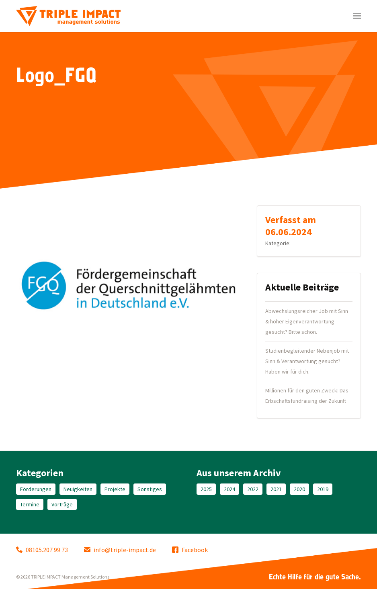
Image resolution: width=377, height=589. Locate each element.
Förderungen (35, 489)
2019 (322, 489)
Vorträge (62, 504)
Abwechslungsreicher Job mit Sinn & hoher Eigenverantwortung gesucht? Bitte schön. (306, 321)
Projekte (114, 489)
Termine (29, 504)
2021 (276, 489)
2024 (229, 489)
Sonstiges (149, 489)
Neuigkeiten (78, 489)
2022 (252, 489)
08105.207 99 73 (42, 550)
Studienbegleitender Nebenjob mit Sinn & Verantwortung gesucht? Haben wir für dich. (307, 361)
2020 (299, 489)
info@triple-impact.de (120, 550)
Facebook (190, 550)
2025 (206, 489)
